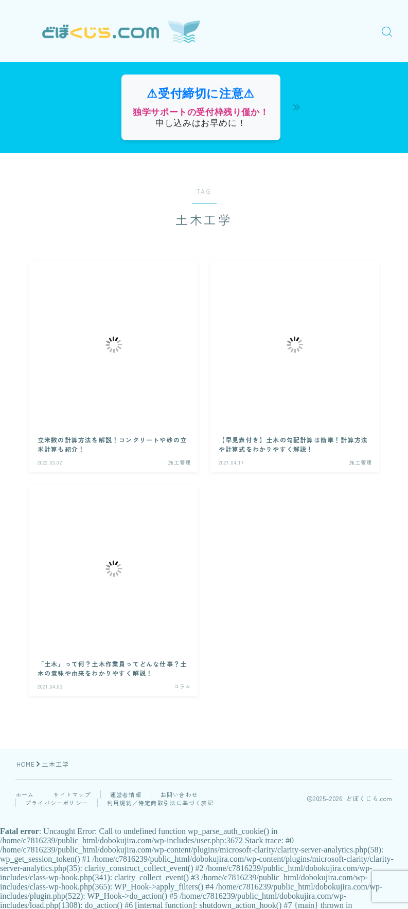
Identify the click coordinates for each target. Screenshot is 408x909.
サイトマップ (72, 794)
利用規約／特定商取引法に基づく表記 (160, 803)
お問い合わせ (179, 794)
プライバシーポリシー (56, 803)
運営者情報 (125, 794)
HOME (26, 763)
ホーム (24, 794)
